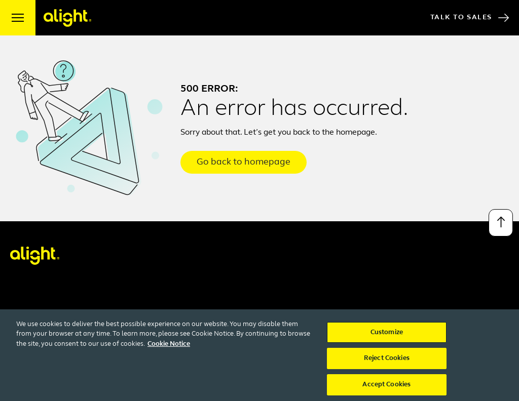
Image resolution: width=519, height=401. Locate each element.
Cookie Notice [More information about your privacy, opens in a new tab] (168, 348)
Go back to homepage (243, 162)
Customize (386, 337)
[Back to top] (501, 222)
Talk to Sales (469, 18)
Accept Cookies (386, 389)
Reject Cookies (387, 363)
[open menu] (17, 17)
